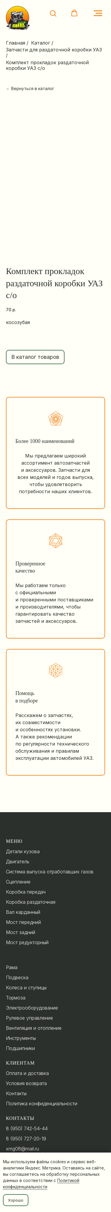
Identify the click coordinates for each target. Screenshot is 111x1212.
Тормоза (15, 998)
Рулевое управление (29, 1018)
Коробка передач (26, 892)
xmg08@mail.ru (22, 1149)
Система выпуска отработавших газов (50, 872)
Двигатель (17, 861)
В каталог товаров (35, 357)
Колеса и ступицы (26, 988)
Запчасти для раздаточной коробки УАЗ (54, 50)
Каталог (40, 43)
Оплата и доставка (27, 1073)
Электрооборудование (32, 1008)
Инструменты (21, 1038)
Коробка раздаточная (30, 902)
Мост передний (23, 922)
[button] (53, 13)
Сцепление (18, 882)
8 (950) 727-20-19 (26, 1139)
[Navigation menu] (98, 13)
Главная (15, 43)
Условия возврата (26, 1083)
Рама (11, 967)
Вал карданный (23, 912)
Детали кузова (23, 851)
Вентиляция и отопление (34, 1028)
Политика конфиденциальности (41, 1103)
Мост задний (20, 932)
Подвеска (17, 977)
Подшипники (20, 1048)
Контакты (16, 1093)
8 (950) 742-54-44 (27, 1128)
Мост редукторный (27, 942)
